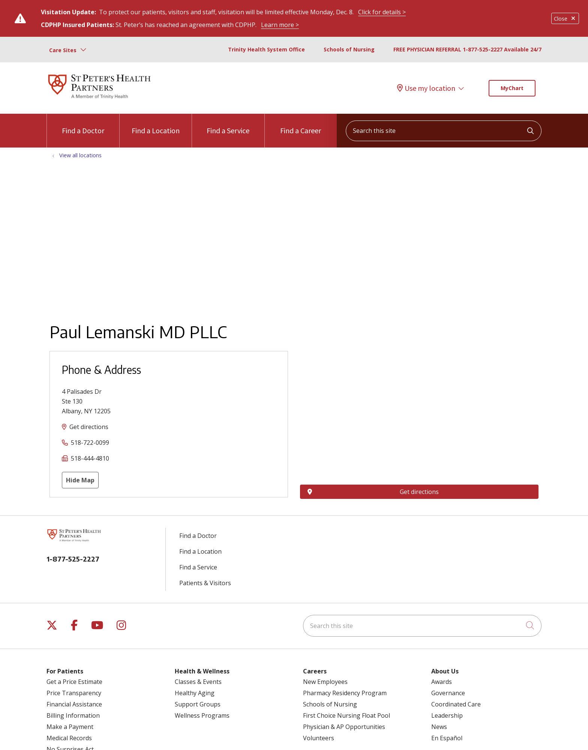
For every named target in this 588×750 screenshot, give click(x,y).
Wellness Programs (202, 715)
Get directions (88, 427)
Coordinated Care (456, 704)
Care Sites (62, 50)
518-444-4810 (90, 458)
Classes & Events (198, 682)
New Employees (325, 682)
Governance (448, 693)
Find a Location (155, 124)
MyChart (512, 88)
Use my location (426, 88)
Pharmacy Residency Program (345, 693)
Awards (441, 682)
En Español (446, 738)
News (439, 727)
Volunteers (318, 738)
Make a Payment (69, 727)
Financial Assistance (74, 704)
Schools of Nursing (349, 49)
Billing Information (73, 715)
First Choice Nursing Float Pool (346, 715)
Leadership (447, 715)
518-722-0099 (90, 442)
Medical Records (69, 738)
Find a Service (228, 124)
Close (565, 18)
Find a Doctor (83, 124)
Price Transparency (73, 693)
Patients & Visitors (205, 583)
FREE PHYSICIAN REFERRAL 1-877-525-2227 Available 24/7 (467, 49)
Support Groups (197, 704)
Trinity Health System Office (266, 49)
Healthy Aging (194, 693)
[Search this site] (444, 130)
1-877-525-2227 (72, 558)
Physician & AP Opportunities (344, 727)
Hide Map (80, 480)
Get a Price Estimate (74, 682)
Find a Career (301, 124)
